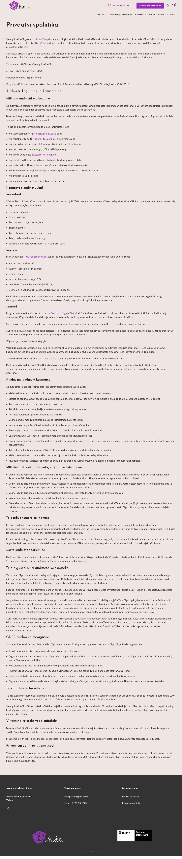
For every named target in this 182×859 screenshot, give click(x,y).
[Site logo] (22, 6)
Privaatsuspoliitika (131, 806)
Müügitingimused (130, 799)
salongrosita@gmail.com (76, 799)
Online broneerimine (150, 7)
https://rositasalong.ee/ (46, 46)
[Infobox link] (118, 7)
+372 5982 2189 (79, 806)
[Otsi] (168, 7)
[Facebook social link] (8, 811)
